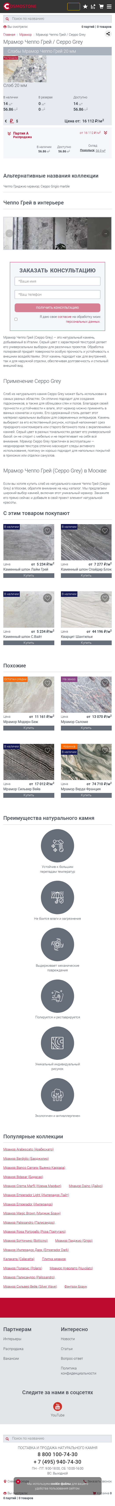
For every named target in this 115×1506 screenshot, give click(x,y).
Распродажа (13, 1349)
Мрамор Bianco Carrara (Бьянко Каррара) (34, 1168)
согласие (64, 317)
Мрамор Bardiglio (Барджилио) (26, 1159)
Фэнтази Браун (75, 1287)
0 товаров (104, 26)
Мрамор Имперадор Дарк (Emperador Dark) (36, 1250)
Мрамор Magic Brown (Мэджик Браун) (32, 1213)
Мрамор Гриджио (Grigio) (74, 1241)
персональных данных (83, 322)
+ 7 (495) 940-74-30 (57, 1462)
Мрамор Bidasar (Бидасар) (23, 1177)
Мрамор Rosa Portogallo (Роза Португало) (34, 1232)
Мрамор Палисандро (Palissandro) (29, 1277)
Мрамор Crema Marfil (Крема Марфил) (32, 1186)
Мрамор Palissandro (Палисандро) (29, 1223)
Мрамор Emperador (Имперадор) (28, 1204)
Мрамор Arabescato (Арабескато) (28, 1149)
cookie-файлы (61, 1483)
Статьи (67, 1349)
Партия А (21, 133)
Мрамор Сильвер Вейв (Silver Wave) (30, 1287)
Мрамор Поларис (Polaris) (22, 1268)
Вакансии (11, 1358)
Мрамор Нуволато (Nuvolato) (71, 1268)
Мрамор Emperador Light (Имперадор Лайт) (36, 1195)
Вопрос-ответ (72, 1358)
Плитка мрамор (54, 1259)
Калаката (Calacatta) (19, 1259)
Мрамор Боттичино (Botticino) (25, 1241)
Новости (68, 1339)
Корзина (104, 1493)
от (90, 133)
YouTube (57, 1409)
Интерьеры (12, 1339)
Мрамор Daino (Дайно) (86, 1186)
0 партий (88, 26)
